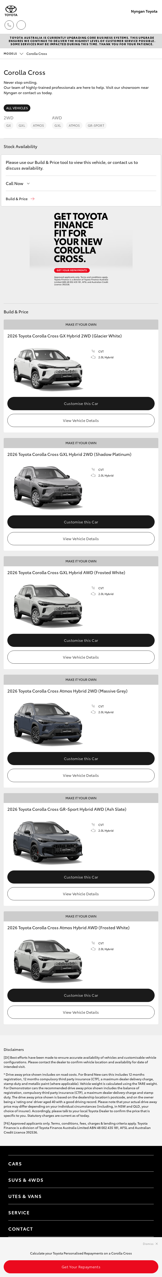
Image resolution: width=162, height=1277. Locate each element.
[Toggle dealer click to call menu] (9, 25)
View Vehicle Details (81, 420)
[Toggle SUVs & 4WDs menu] (146, 1180)
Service (19, 1212)
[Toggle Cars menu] (146, 1163)
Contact (20, 1228)
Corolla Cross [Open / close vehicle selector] (25, 53)
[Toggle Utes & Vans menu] (146, 1196)
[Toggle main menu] (152, 25)
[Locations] (21, 25)
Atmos (38, 125)
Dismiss (148, 1244)
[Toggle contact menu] (146, 1212)
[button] (20, 198)
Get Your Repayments (81, 1266)
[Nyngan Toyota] (11, 11)
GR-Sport (96, 125)
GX (8, 125)
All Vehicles (17, 108)
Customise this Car (81, 403)
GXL (22, 125)
